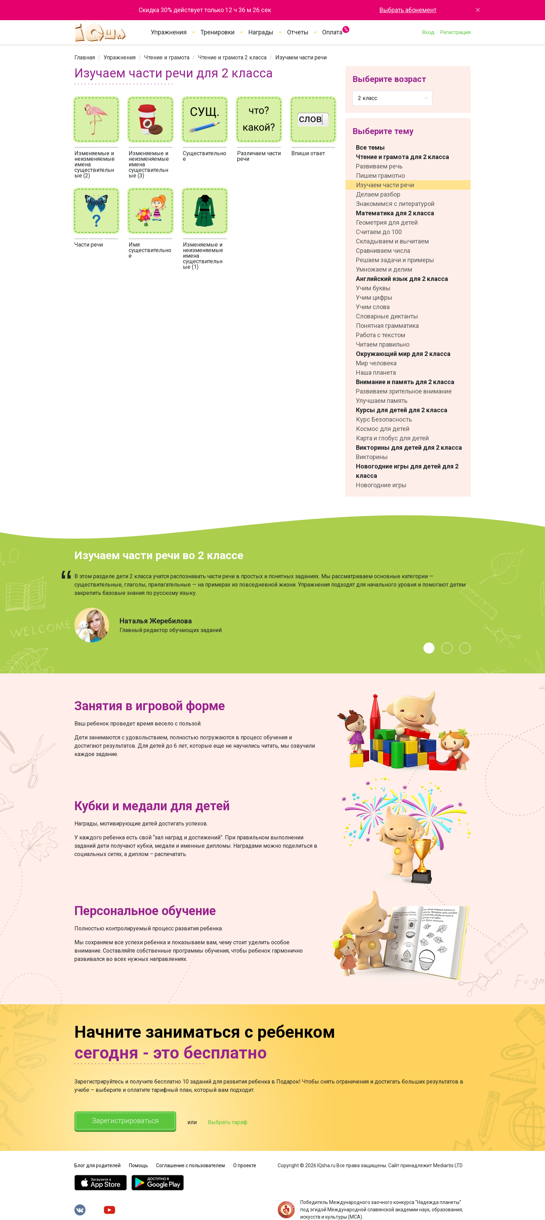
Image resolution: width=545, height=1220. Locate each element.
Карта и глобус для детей (392, 438)
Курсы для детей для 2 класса (401, 410)
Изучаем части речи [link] (301, 57)
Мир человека (376, 363)
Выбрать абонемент (408, 10)
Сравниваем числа (383, 250)
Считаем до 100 (379, 231)
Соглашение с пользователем (190, 1165)
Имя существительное (150, 250)
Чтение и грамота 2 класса (232, 57)
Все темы (370, 147)
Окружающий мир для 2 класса (403, 353)
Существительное (204, 156)
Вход (428, 32)
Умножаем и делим (384, 269)
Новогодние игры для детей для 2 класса (407, 471)
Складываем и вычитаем (392, 241)
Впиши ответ (308, 153)
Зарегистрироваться (126, 1121)
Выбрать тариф (230, 1122)
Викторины (372, 456)
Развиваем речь (379, 166)
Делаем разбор (378, 194)
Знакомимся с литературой (395, 203)
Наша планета (376, 372)
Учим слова (373, 306)
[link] (84, 57)
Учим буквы (373, 288)
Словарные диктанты (387, 316)
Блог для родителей (97, 1165)
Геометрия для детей (387, 222)
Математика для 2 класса (395, 213)
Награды (261, 32)
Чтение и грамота (166, 57)
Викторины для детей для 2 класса (409, 447)
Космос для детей (382, 428)
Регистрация (455, 32)
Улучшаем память (381, 400)
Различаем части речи (259, 156)
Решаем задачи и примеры (395, 260)
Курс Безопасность (384, 419)
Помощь (138, 1165)
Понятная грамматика (387, 325)
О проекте (244, 1165)
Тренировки (218, 32)
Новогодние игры (381, 485)
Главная (84, 57)
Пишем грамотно (380, 175)
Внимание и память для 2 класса (405, 381)
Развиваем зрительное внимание (404, 391)
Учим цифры (374, 297)
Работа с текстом (380, 335)
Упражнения (169, 32)
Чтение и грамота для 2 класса (402, 156)
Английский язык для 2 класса (402, 278)
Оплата (332, 31)
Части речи (88, 244)
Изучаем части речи (385, 185)
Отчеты (297, 32)
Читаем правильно (382, 344)
